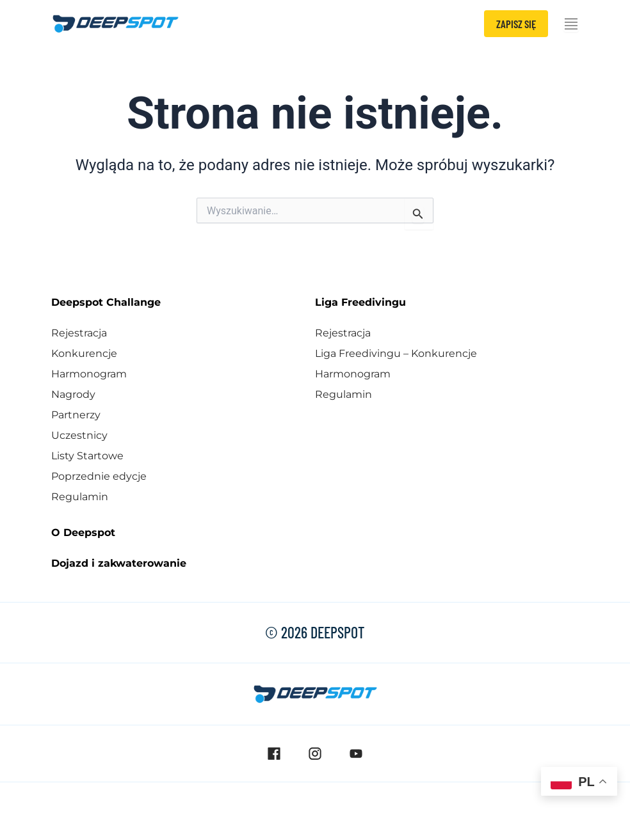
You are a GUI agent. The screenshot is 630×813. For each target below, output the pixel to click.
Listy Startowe (87, 456)
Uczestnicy (79, 435)
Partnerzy (76, 415)
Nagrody (73, 394)
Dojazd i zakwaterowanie (118, 563)
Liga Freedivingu (360, 302)
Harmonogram (89, 374)
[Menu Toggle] (571, 24)
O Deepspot (83, 532)
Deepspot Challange (106, 302)
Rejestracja (79, 333)
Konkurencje (84, 353)
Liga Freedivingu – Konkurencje (396, 353)
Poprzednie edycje (99, 476)
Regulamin (79, 497)
